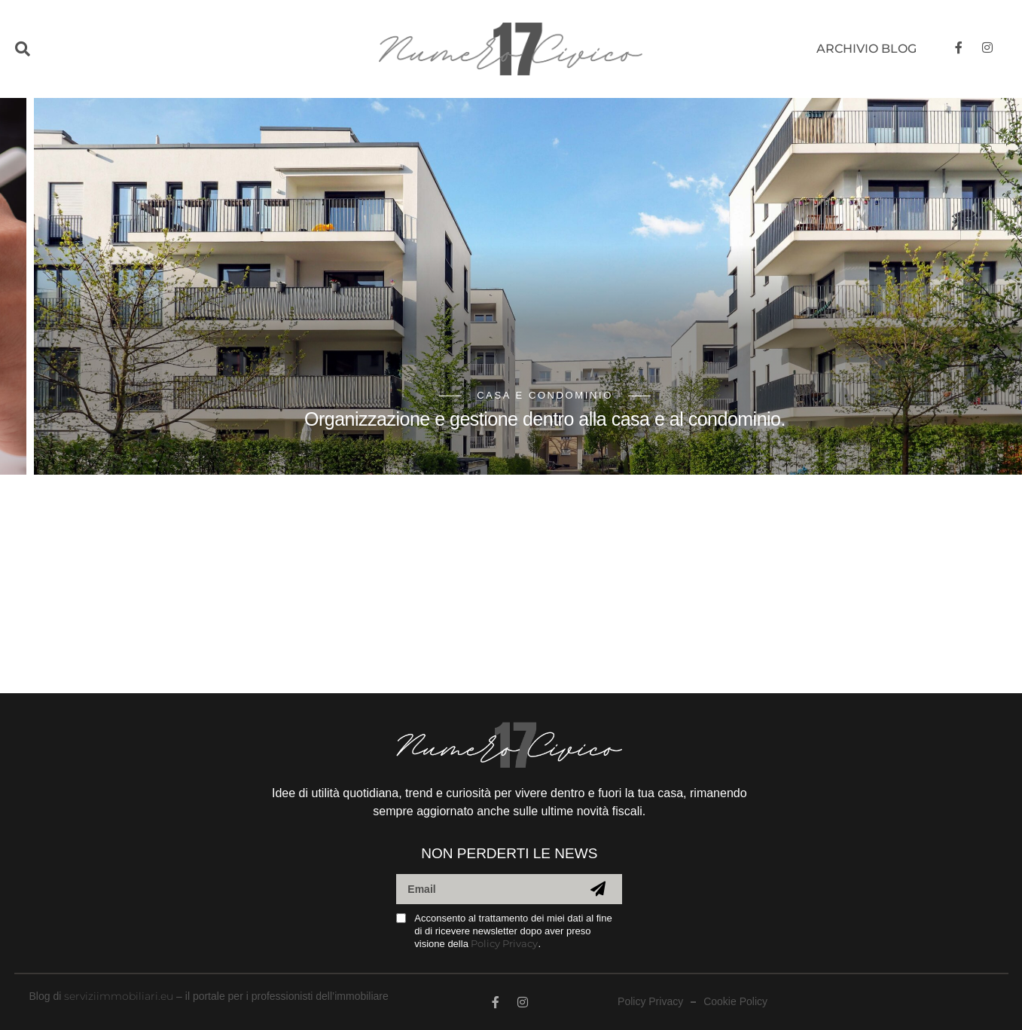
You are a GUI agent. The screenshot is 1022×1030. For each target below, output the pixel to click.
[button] (54, 49)
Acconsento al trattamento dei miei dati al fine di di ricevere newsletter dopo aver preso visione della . (513, 930)
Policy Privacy (504, 943)
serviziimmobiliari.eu (118, 996)
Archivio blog (866, 48)
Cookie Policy (735, 1001)
